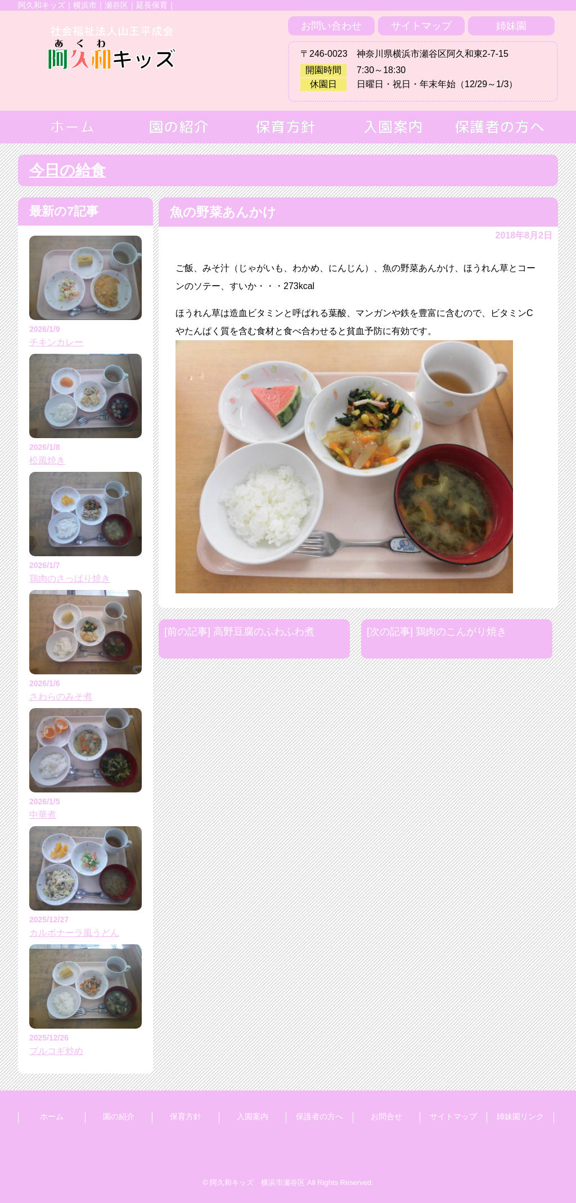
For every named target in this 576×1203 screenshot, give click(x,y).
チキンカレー (56, 342)
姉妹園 (511, 25)
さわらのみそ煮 (60, 696)
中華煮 (42, 814)
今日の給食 (67, 170)
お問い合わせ (331, 25)
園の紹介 (118, 1116)
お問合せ (386, 1116)
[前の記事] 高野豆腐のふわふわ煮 (239, 631)
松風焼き (47, 460)
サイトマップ (421, 25)
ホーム (52, 1116)
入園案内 (252, 1116)
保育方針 (185, 1116)
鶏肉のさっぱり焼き (69, 578)
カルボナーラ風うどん (74, 933)
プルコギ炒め (56, 1051)
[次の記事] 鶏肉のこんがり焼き (437, 631)
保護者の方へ (319, 1116)
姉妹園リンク (520, 1116)
